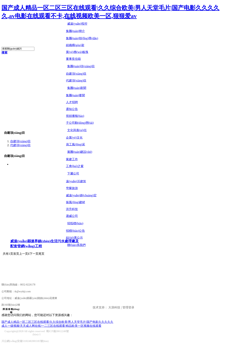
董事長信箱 (73, 58)
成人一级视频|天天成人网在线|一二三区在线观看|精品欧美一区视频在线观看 (51, 325)
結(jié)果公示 (74, 237)
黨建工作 (72, 159)
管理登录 (128, 307)
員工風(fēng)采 (75, 144)
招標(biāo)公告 (75, 230)
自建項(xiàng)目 (76, 73)
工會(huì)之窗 (75, 166)
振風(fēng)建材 (75, 202)
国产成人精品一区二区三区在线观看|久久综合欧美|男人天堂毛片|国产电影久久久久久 (57, 321)
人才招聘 (72, 102)
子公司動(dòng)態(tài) (80, 122)
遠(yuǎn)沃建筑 (76, 181)
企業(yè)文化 (74, 137)
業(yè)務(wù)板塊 (77, 52)
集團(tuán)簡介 (75, 31)
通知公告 (72, 109)
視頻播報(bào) (75, 115)
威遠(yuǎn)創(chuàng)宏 (81, 195)
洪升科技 (72, 209)
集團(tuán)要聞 (75, 95)
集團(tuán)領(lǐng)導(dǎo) (82, 38)
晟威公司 (72, 215)
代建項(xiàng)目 (76, 80)
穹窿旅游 (72, 188)
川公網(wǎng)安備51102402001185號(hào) (25, 341)
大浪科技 (114, 307)
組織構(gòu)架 (75, 45)
